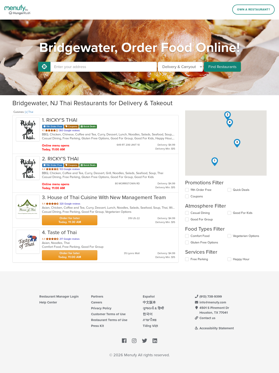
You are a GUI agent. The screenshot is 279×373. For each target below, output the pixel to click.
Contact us (204, 318)
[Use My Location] (44, 67)
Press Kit (97, 326)
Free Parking (199, 259)
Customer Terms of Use (108, 314)
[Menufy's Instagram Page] (134, 340)
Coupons (197, 196)
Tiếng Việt (150, 326)
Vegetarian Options (246, 236)
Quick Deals (241, 190)
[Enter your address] (103, 67)
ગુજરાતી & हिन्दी (153, 308)
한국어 (148, 314)
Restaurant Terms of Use (109, 320)
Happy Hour (241, 259)
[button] (214, 161)
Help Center (48, 302)
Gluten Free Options (204, 242)
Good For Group (202, 219)
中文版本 (149, 302)
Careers (96, 302)
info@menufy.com (210, 302)
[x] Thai (29, 111)
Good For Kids (242, 213)
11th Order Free (201, 190)
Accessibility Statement (214, 328)
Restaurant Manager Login (59, 296)
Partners (97, 296)
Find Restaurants (222, 66)
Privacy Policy (101, 308)
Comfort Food (200, 236)
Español (149, 296)
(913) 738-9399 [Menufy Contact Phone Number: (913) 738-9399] (208, 296)
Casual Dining (200, 213)
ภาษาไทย (149, 320)
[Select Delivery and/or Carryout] (180, 67)
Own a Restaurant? (253, 9)
